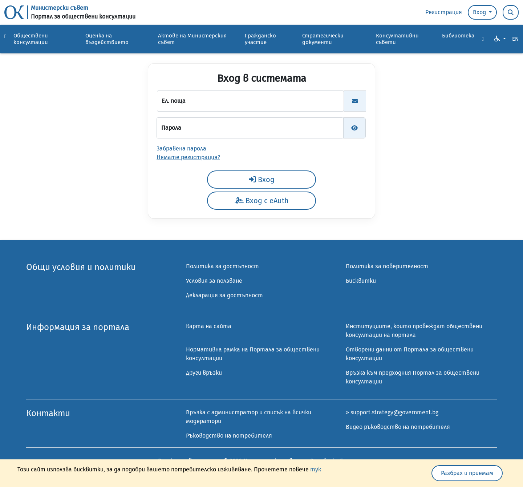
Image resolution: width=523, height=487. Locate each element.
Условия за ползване (214, 280)
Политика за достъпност (222, 266)
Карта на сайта (208, 326)
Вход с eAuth (262, 200)
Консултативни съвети (397, 38)
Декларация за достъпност (224, 295)
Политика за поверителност (387, 266)
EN (515, 39)
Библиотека (458, 35)
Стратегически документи (323, 38)
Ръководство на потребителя (229, 435)
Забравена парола (181, 148)
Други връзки (204, 372)
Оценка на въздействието (107, 38)
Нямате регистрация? (188, 157)
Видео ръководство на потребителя (398, 426)
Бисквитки (361, 280)
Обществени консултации (30, 38)
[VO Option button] (500, 39)
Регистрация (443, 12)
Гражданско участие (260, 38)
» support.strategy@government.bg (392, 412)
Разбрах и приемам (467, 473)
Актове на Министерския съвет (192, 38)
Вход (480, 12)
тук (315, 469)
